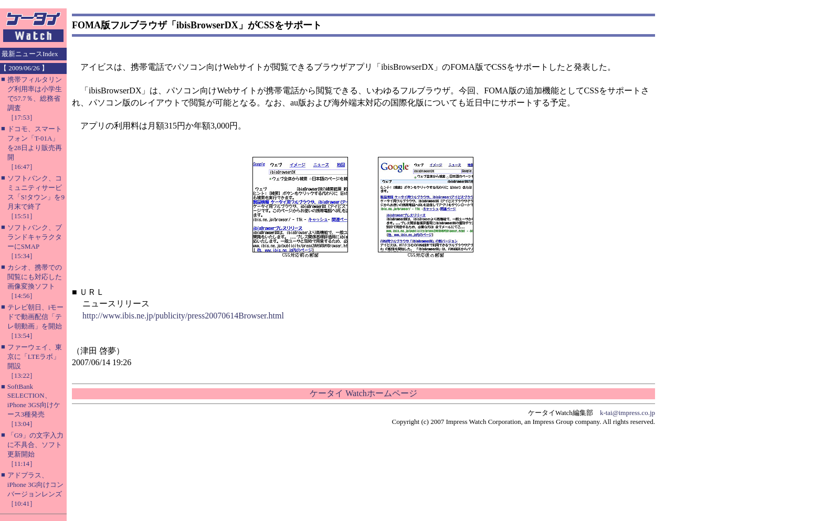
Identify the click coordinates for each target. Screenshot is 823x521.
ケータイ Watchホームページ (363, 393)
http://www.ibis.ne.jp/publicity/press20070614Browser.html (183, 315)
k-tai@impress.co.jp (627, 413)
